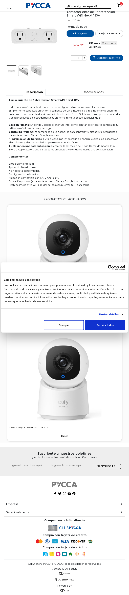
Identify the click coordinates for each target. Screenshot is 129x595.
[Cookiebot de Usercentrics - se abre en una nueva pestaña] (110, 267)
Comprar (106, 58)
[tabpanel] (64, 142)
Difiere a (94, 43)
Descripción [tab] (34, 92)
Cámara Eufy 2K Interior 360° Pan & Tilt (28, 427)
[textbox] (85, 7)
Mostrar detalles (109, 314)
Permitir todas (105, 324)
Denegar (64, 324)
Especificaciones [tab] (92, 92)
